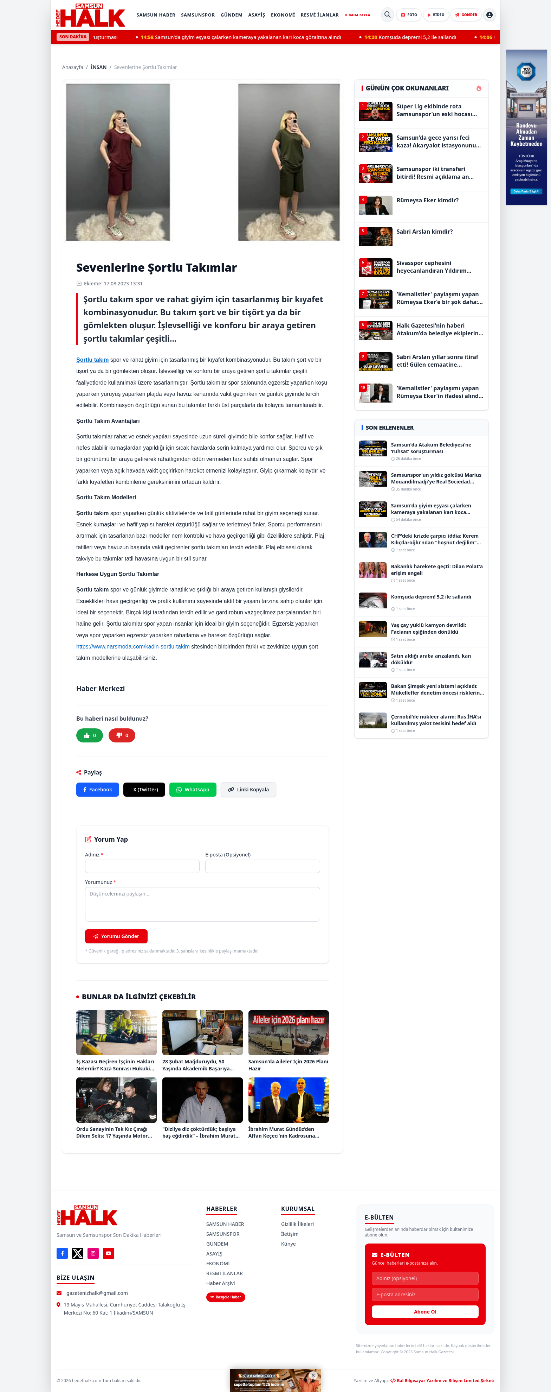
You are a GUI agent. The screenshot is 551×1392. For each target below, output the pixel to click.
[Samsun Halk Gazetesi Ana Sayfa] (90, 15)
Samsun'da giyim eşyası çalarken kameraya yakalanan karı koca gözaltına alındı (248, 37)
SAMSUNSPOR (198, 15)
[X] (77, 1253)
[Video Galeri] (436, 14)
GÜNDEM (232, 15)
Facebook (97, 789)
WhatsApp (192, 789)
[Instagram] (93, 1253)
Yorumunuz (100, 882)
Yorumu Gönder (116, 936)
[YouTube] (108, 1253)
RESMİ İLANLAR (320, 15)
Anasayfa (72, 67)
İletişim (290, 1233)
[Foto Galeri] (409, 14)
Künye (288, 1243)
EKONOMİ (283, 15)
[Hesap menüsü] (489, 14)
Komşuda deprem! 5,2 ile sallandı (417, 37)
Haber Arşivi (220, 1283)
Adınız (94, 854)
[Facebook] (62, 1253)
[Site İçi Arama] (387, 14)
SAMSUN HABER (156, 15)
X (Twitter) (145, 789)
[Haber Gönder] (466, 14)
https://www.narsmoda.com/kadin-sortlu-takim (133, 647)
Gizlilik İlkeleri (297, 1224)
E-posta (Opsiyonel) (228, 854)
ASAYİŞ (256, 15)
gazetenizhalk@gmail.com (97, 1293)
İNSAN (99, 67)
